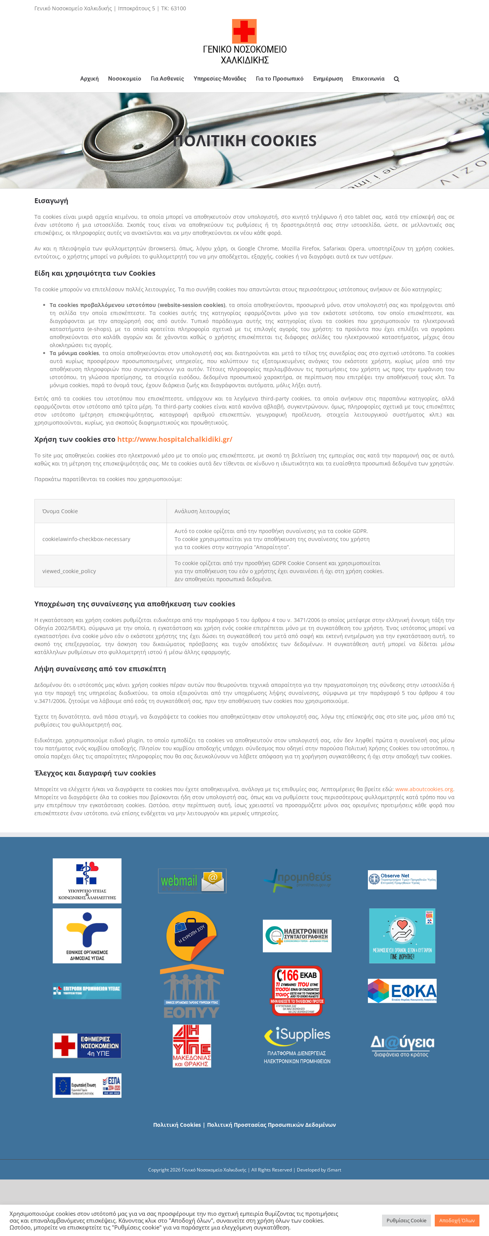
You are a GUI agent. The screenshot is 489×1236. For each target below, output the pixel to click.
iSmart (334, 1170)
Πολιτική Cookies (177, 1124)
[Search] (396, 78)
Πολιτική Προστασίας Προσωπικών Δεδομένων (271, 1124)
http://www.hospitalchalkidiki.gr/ (174, 439)
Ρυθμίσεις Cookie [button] (406, 1220)
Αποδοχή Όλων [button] (457, 1220)
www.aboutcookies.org (424, 789)
